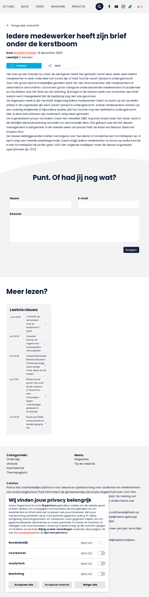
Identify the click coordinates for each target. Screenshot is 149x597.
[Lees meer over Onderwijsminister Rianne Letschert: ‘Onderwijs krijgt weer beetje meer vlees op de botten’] (28, 365)
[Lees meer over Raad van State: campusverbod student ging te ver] (28, 423)
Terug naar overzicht (25, 26)
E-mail (83, 198)
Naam (14, 198)
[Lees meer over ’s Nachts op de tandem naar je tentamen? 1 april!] (28, 324)
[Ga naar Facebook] (109, 6)
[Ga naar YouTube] (116, 6)
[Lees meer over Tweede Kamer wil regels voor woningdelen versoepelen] (28, 343)
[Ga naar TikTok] (130, 6)
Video (40, 6)
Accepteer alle (24, 584)
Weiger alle (90, 584)
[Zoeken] (99, 6)
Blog (25, 6)
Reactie (15, 214)
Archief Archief (25, 53)
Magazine (58, 6)
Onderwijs (13, 459)
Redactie (78, 6)
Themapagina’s (16, 473)
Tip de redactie (84, 464)
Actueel (8, 6)
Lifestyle (11, 464)
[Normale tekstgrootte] (138, 6)
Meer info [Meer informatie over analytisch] (86, 563)
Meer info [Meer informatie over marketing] (86, 574)
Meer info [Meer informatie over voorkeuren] (86, 553)
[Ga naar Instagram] (123, 6)
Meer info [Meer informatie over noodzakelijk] (86, 542)
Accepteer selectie (57, 584)
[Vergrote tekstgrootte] (141, 6)
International (15, 468)
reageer (21, 66)
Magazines (81, 459)
